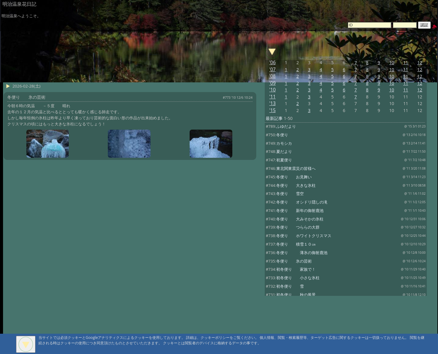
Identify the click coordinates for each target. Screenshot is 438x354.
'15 (272, 110)
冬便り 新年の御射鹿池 (300, 210)
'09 (272, 83)
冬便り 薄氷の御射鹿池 (301, 252)
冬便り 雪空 (290, 193)
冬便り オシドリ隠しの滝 (301, 202)
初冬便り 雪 (290, 286)
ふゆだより (286, 126)
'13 (272, 103)
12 (419, 62)
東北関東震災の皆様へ (296, 168)
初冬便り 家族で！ (296, 269)
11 (405, 62)
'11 (272, 97)
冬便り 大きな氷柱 (296, 185)
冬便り (282, 134)
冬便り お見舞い (294, 177)
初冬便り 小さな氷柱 (298, 277)
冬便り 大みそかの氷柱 (300, 219)
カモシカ (284, 143)
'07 (272, 69)
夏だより (284, 151)
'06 (272, 62)
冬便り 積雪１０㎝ (296, 244)
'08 (272, 76)
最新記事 (274, 118)
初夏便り (284, 160)
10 (391, 62)
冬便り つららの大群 (298, 227)
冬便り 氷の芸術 (294, 261)
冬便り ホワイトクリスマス (303, 235)
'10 (272, 90)
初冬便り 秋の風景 (296, 294)
